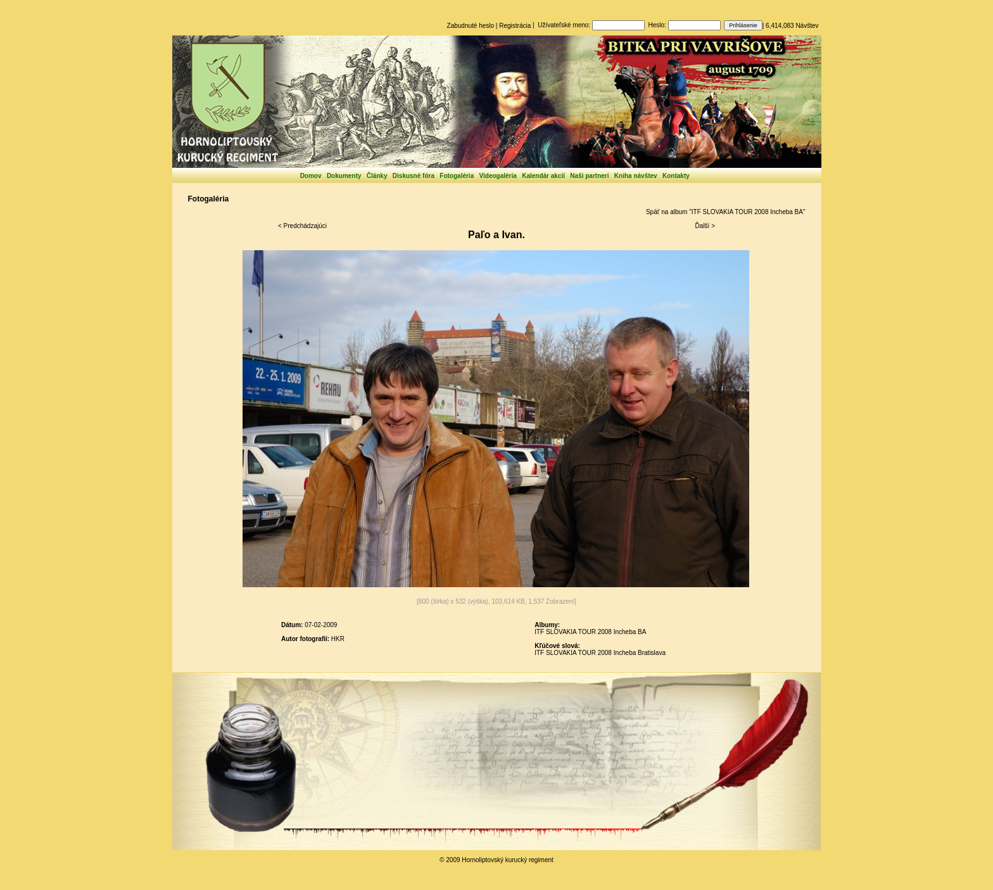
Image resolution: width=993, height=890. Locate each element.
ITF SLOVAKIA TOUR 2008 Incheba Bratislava (600, 652)
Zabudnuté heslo (471, 25)
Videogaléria (498, 175)
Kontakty (676, 175)
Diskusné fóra (413, 175)
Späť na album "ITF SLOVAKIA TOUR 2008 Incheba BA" (726, 211)
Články (377, 175)
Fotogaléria (457, 175)
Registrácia (515, 25)
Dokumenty (344, 175)
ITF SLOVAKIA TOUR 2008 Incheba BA (590, 631)
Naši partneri (589, 175)
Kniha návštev (635, 175)
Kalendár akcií (543, 175)
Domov (311, 175)
